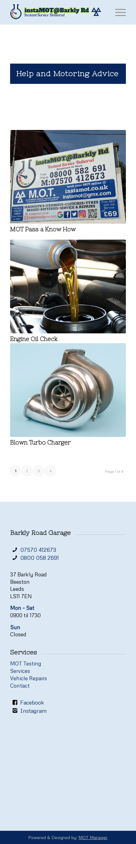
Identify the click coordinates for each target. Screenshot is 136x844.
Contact (20, 685)
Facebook (32, 702)
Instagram (33, 710)
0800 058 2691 (39, 557)
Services (20, 671)
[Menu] (117, 12)
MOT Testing (25, 663)
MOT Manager (93, 837)
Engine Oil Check (34, 339)
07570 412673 (38, 549)
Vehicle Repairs (28, 678)
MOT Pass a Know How (43, 229)
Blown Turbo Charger (40, 442)
